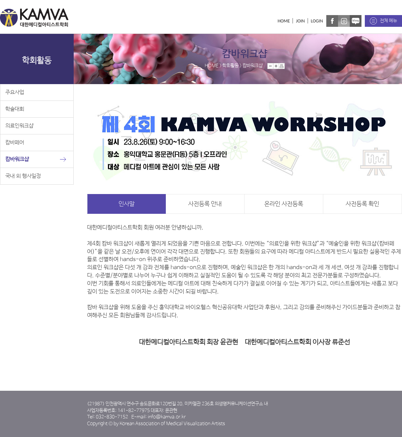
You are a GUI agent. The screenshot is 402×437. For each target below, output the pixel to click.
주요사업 (14, 92)
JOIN (300, 21)
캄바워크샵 (17, 159)
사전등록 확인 (362, 204)
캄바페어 (14, 142)
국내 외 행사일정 (23, 176)
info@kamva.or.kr (167, 417)
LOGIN (317, 21)
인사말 (127, 204)
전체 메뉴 (388, 20)
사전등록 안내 (205, 204)
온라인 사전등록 (283, 204)
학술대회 (14, 109)
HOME (284, 21)
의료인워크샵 (19, 126)
